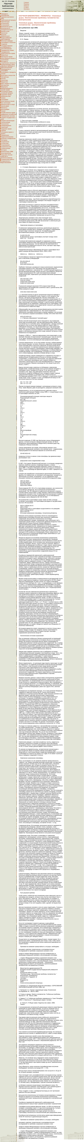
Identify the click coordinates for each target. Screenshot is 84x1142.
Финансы (4, 107)
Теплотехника (5, 122)
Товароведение (6, 125)
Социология (5, 141)
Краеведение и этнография (5, 69)
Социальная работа (7, 159)
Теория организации (7, 120)
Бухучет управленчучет (5, 35)
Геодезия (4, 44)
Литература (5, 77)
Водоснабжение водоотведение (5, 38)
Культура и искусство (8, 75)
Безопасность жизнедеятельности (6, 29)
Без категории (5, 103)
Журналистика (6, 96)
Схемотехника (5, 148)
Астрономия (5, 25)
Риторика (4, 140)
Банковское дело (6, 26)
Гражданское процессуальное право (7, 52)
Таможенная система (8, 116)
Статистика (4, 143)
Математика (5, 85)
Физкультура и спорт (8, 104)
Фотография (5, 109)
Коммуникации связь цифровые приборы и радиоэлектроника (7, 66)
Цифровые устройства (8, 114)
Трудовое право (6, 94)
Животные (4, 55)
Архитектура (5, 21)
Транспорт (4, 127)
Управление (5, 135)
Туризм (3, 130)
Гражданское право (7, 50)
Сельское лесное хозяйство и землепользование (6, 156)
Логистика (4, 80)
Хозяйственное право (8, 112)
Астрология (5, 23)
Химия (3, 98)
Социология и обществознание (5, 161)
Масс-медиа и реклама (8, 83)
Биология (4, 33)
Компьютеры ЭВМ (7, 151)
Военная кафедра (7, 41)
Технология (5, 124)
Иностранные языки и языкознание (8, 59)
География (4, 99)
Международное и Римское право (6, 89)
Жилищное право (6, 56)
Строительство (6, 146)
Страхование (5, 145)
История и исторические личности (8, 62)
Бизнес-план (5, 31)
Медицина (4, 87)
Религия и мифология (8, 138)
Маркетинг (4, 82)
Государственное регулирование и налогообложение (6, 47)
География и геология (8, 42)
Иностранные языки (7, 101)
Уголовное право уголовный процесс (6, 92)
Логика (3, 78)
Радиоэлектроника (7, 137)
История (4, 150)
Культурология (6, 153)
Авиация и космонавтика (4, 14)
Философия (5, 106)
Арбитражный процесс (8, 20)
